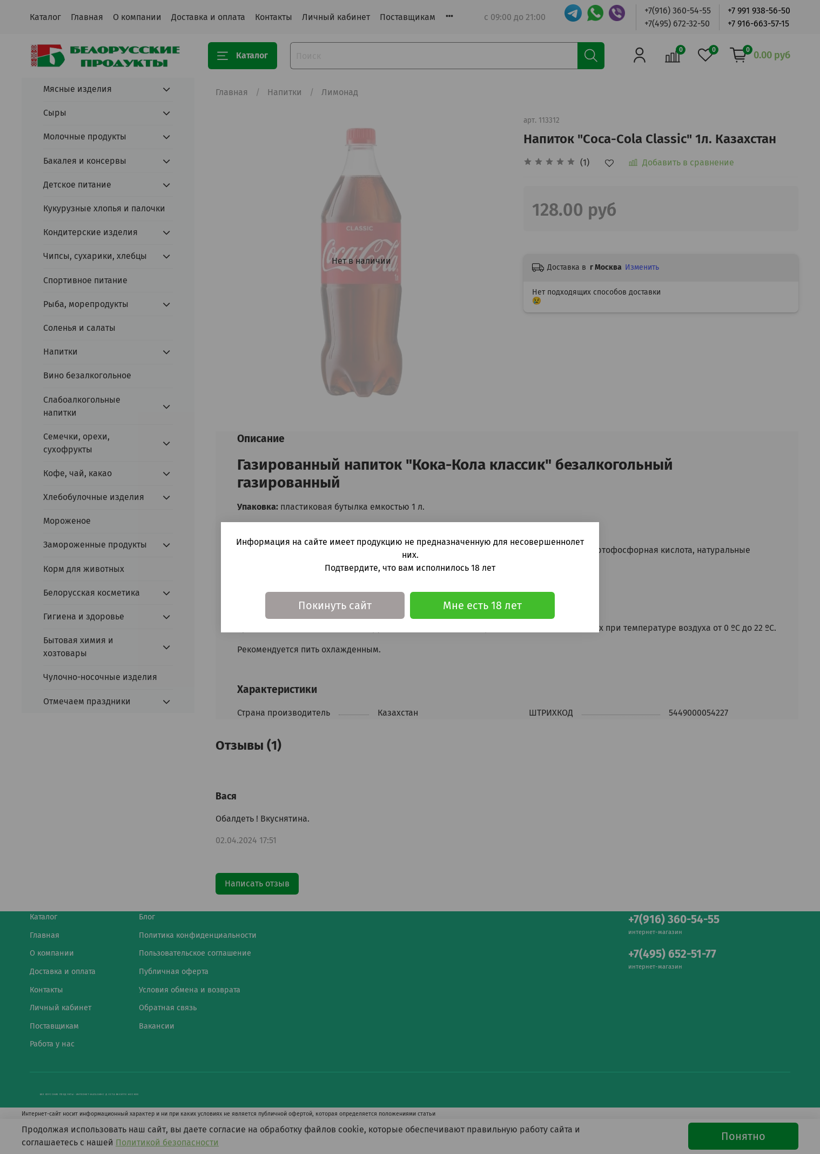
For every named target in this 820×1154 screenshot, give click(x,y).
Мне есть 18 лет (482, 605)
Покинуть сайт (335, 605)
